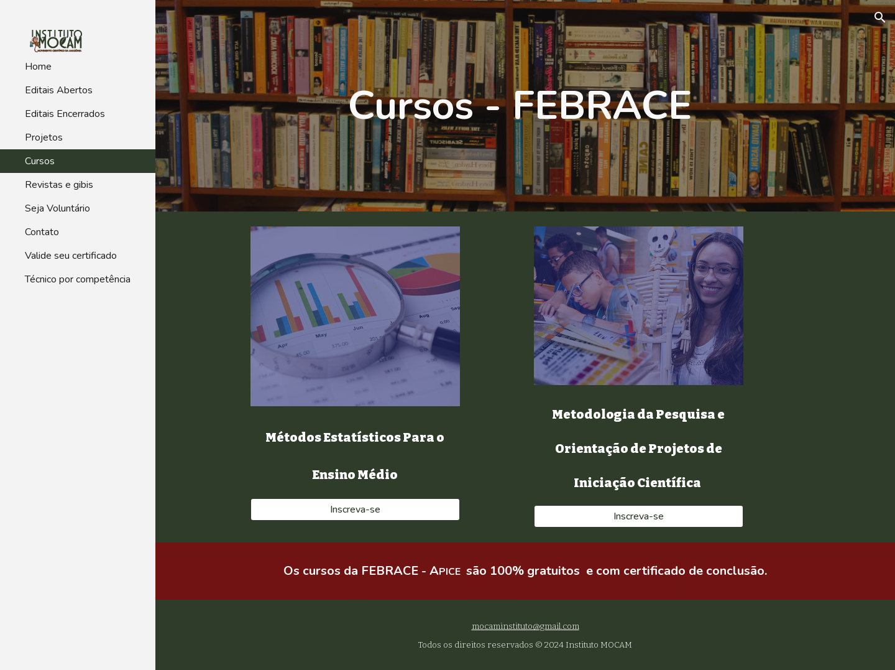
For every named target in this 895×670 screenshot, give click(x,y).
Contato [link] (42, 232)
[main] (525, 106)
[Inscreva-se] (355, 509)
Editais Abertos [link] (59, 90)
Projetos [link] (44, 137)
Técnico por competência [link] (78, 279)
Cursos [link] (40, 161)
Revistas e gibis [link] (59, 185)
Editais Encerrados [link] (65, 114)
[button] (880, 17)
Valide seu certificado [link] (71, 256)
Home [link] (38, 66)
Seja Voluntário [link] (57, 208)
